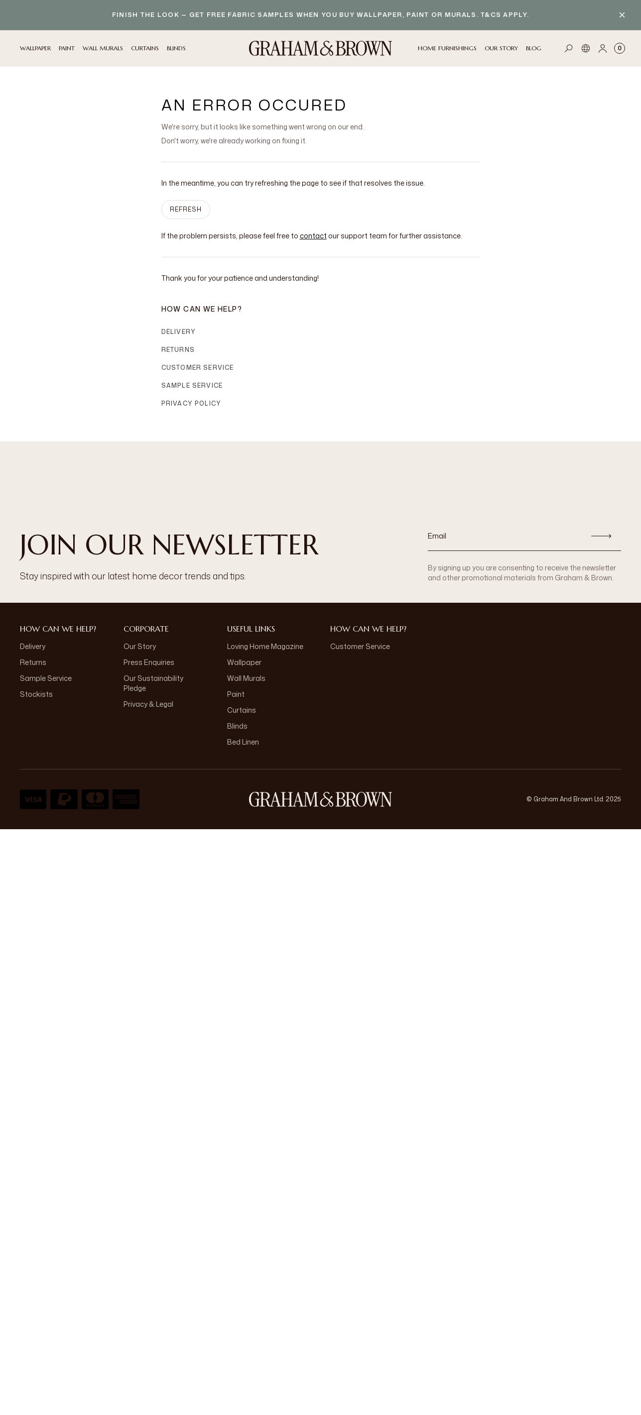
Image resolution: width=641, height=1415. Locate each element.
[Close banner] (622, 15)
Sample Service (192, 385)
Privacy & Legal (148, 704)
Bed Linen (243, 742)
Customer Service (197, 367)
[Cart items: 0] (619, 48)
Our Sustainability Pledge (153, 683)
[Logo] (320, 48)
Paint (236, 694)
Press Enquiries (149, 662)
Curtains (241, 710)
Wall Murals (246, 678)
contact (313, 235)
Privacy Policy (191, 403)
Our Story (140, 646)
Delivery (178, 331)
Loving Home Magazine (265, 646)
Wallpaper (244, 662)
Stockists (36, 694)
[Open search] (568, 48)
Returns (178, 349)
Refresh (186, 209)
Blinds (237, 726)
